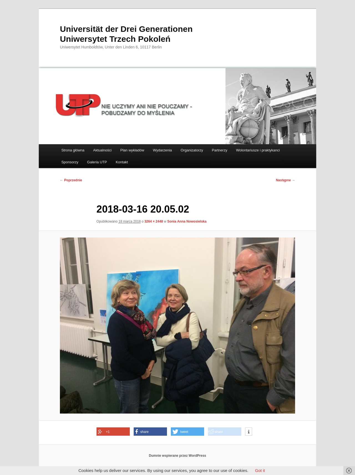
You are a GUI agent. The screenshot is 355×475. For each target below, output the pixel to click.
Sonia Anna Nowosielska (187, 221)
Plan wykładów (132, 150)
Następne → (285, 180)
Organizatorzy (192, 150)
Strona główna (72, 150)
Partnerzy (219, 150)
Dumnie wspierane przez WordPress (177, 456)
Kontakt (122, 162)
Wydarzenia (162, 150)
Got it (260, 470)
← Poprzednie (71, 180)
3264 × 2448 (153, 221)
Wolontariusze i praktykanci (258, 150)
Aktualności (102, 150)
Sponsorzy (69, 162)
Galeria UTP (97, 162)
